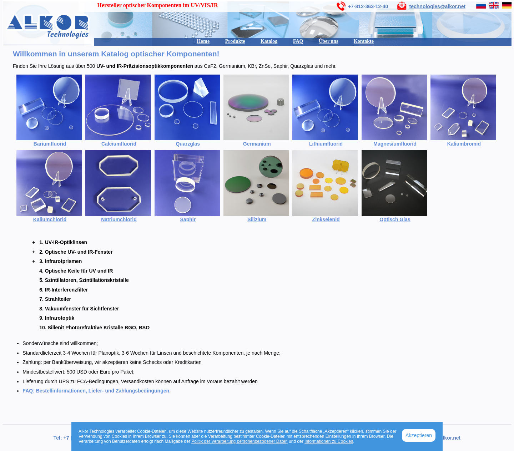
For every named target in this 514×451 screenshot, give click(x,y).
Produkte (235, 41)
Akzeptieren (418, 435)
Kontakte (364, 41)
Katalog (269, 41)
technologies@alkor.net (437, 6)
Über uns (328, 41)
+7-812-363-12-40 (368, 6)
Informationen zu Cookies (328, 441)
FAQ (298, 41)
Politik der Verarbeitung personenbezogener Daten (239, 441)
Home (203, 41)
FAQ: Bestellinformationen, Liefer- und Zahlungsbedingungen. (96, 391)
